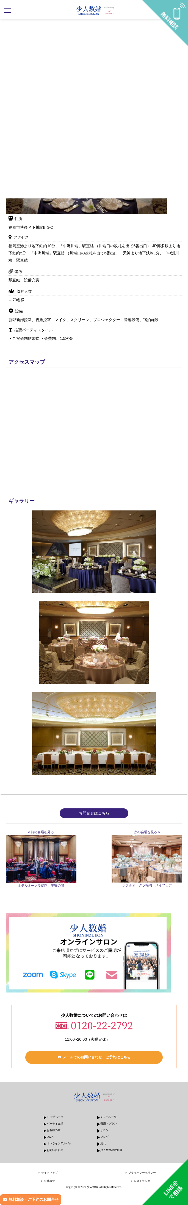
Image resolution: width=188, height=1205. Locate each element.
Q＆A (50, 1136)
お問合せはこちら (94, 813)
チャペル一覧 (108, 1116)
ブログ (104, 1136)
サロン (104, 1130)
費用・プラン (108, 1123)
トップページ (55, 1116)
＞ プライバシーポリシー (140, 1172)
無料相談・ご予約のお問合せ (34, 1199)
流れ (103, 1143)
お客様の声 (53, 1130)
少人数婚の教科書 (111, 1150)
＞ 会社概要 (47, 1180)
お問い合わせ (55, 1150)
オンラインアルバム (59, 1143)
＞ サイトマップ (48, 1172)
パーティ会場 (55, 1123)
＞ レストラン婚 (140, 1180)
